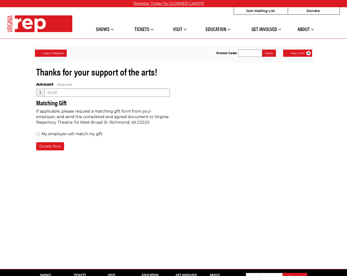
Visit (180, 29)
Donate (313, 11)
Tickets (143, 29)
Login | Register (51, 53)
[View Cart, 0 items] (297, 53)
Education (218, 29)
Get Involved (266, 29)
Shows (105, 29)
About (306, 29)
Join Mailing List (260, 11)
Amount (44, 84)
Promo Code (226, 53)
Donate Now (50, 146)
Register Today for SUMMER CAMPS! (168, 3)
